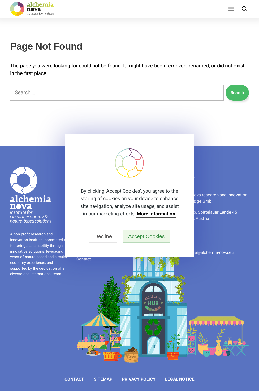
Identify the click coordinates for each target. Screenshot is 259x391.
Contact (83, 259)
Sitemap (103, 379)
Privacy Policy (139, 379)
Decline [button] (103, 236)
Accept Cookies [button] (146, 236)
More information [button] (156, 214)
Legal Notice (180, 379)
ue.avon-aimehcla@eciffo (210, 252)
